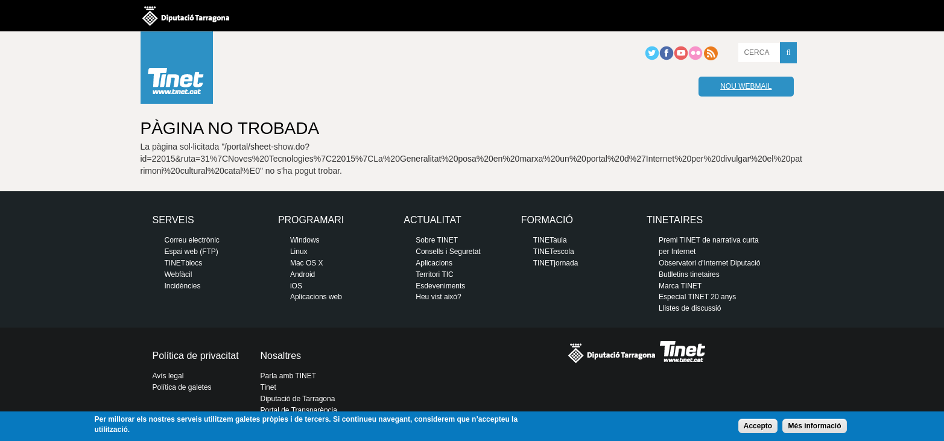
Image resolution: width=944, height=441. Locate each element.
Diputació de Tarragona (298, 399)
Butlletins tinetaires (689, 274)
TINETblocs (184, 263)
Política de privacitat (196, 356)
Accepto (758, 426)
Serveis (173, 220)
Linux (299, 251)
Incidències (183, 286)
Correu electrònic (192, 240)
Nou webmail (745, 86)
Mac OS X (306, 263)
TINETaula (550, 240)
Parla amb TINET (288, 376)
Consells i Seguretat (448, 251)
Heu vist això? (438, 297)
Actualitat (432, 220)
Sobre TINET (437, 240)
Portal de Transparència (299, 410)
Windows (305, 240)
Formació (547, 220)
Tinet (268, 387)
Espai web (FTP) (191, 251)
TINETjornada (555, 263)
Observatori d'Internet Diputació (709, 263)
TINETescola (553, 251)
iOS (296, 286)
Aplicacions (434, 263)
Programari (311, 220)
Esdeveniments (440, 286)
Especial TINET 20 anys (697, 297)
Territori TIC (434, 274)
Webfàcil (178, 274)
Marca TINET (680, 286)
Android (302, 274)
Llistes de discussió (690, 308)
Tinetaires (675, 220)
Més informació (814, 426)
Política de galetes (182, 387)
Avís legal (168, 376)
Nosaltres (281, 356)
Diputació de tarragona (186, 16)
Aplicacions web (316, 297)
